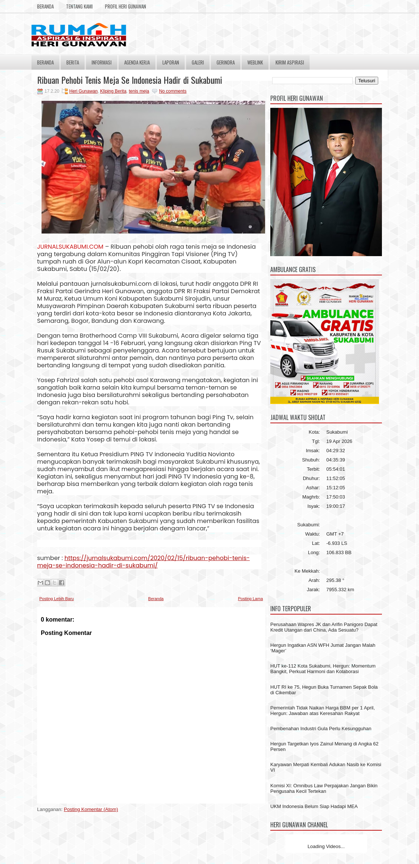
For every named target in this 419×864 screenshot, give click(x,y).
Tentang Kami (79, 6)
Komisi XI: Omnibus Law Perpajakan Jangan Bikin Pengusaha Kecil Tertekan (323, 788)
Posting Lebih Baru (56, 598)
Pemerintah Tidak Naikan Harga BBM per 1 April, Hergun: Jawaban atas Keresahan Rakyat (322, 710)
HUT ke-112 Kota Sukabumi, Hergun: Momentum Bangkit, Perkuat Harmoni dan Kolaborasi (323, 668)
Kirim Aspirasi (290, 62)
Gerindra (226, 62)
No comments (173, 91)
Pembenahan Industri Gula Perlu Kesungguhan (320, 728)
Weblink (255, 62)
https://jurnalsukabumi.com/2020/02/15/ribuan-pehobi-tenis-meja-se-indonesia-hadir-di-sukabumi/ (143, 562)
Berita (72, 62)
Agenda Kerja (137, 62)
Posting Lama (250, 598)
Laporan (170, 62)
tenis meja (139, 91)
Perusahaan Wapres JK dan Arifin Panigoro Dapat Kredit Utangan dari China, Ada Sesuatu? (323, 627)
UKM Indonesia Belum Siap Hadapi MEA (314, 806)
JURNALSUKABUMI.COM (70, 246)
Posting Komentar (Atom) (91, 809)
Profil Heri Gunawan (125, 6)
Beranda (45, 6)
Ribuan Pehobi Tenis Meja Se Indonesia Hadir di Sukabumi (129, 79)
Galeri (198, 62)
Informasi (102, 62)
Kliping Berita (113, 91)
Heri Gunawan (83, 91)
